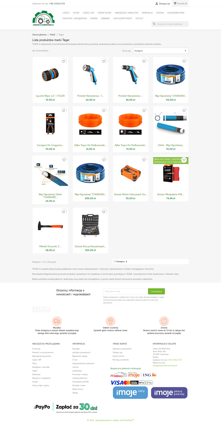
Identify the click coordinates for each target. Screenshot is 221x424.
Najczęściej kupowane (41, 356)
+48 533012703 (57, 3)
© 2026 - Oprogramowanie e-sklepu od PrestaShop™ (110, 420)
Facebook (35, 309)
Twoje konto (120, 343)
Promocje (36, 348)
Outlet (139, 18)
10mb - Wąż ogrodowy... (171, 145)
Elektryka (36, 374)
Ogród (94, 18)
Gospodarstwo (175, 12)
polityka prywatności (81, 352)
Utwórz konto (118, 356)
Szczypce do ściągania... (50, 145)
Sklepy (75, 392)
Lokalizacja (77, 370)
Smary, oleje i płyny (40, 385)
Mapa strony (77, 389)
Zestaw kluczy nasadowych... (90, 246)
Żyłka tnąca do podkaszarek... (90, 145)
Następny (122, 261)
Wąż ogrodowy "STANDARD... (171, 95)
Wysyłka (75, 348)
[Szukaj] (170, 24)
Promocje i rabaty (80, 374)
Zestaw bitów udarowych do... (130, 194)
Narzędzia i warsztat (127, 12)
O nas (74, 359)
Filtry (76, 12)
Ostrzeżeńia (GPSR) (80, 381)
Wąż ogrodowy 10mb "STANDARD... (50, 196)
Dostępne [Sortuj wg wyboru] (160, 50)
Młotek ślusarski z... (50, 246)
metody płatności (79, 378)
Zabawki (105, 18)
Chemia (160, 12)
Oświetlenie (104, 12)
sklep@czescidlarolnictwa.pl (165, 365)
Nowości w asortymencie (42, 352)
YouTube (41, 309)
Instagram (48, 309)
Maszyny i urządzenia (75, 18)
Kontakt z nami (78, 385)
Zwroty (75, 367)
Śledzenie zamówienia (122, 348)
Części (66, 12)
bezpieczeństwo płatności (83, 363)
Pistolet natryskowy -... (130, 95)
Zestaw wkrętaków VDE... (170, 194)
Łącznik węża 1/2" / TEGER (50, 95)
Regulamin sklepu (80, 356)
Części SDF (88, 12)
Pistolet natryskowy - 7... (90, 95)
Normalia (147, 12)
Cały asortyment (122, 18)
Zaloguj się (117, 352)
